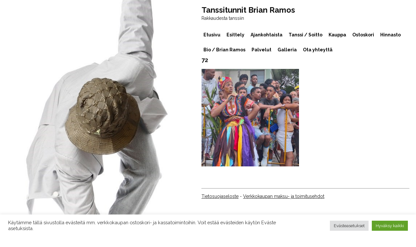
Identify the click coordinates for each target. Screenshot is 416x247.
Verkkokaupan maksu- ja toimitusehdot (283, 196)
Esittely (235, 34)
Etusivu (211, 34)
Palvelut (261, 49)
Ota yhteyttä (317, 49)
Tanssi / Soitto (305, 34)
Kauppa (337, 34)
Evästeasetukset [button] (349, 225)
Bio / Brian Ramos (224, 49)
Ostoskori (363, 34)
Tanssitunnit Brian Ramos (248, 10)
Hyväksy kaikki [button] (390, 225)
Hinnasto (390, 34)
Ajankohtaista (266, 34)
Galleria (287, 49)
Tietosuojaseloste (220, 196)
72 (205, 60)
